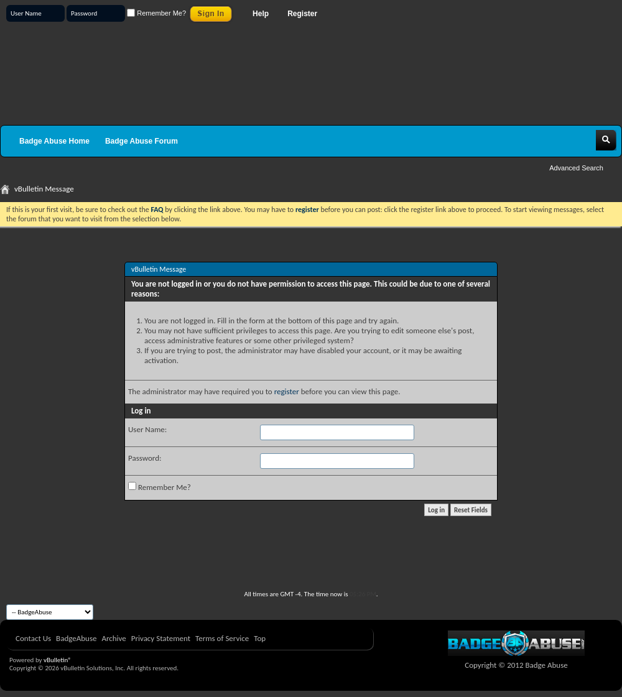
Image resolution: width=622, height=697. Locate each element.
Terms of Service (222, 638)
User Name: (147, 429)
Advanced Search (576, 168)
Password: (144, 458)
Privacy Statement (160, 638)
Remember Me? (156, 13)
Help (261, 13)
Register (302, 13)
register (286, 391)
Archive (113, 638)
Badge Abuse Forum (141, 141)
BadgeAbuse (76, 638)
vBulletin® (58, 660)
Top (260, 638)
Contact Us (33, 638)
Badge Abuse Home (54, 141)
